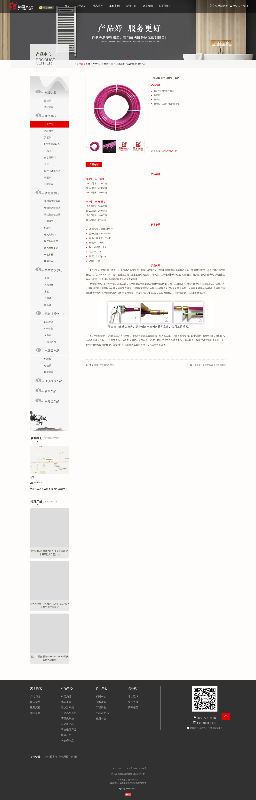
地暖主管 (48, 124)
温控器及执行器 (51, 171)
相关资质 (35, 713)
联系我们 (164, 5)
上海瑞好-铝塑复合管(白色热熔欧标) (210, 365)
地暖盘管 (48, 131)
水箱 (46, 278)
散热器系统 (47, 192)
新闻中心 (101, 696)
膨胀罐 (47, 305)
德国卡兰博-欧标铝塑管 (104, 365)
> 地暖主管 (107, 64)
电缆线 (47, 359)
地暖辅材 (48, 184)
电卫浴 (47, 228)
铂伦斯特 (63, 756)
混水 (46, 164)
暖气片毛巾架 (50, 241)
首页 (67, 5)
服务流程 (35, 707)
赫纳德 (74, 756)
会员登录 (148, 5)
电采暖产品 (47, 350)
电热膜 (47, 365)
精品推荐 (98, 5)
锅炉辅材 (48, 107)
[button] (128, 56)
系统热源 (45, 91)
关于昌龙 (81, 5)
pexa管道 (48, 322)
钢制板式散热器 (51, 201)
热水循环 (48, 285)
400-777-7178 (240, 5)
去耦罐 (47, 298)
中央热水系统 (48, 269)
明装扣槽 (48, 254)
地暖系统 (45, 115)
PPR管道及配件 (51, 144)
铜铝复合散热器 (51, 214)
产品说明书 (102, 713)
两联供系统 (47, 313)
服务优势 (35, 701)
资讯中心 (131, 5)
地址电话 (133, 696)
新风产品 (45, 390)
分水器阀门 (49, 157)
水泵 (46, 291)
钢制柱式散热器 (51, 208)
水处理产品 (47, 400)
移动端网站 (222, 5)
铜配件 (47, 177)
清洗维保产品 (48, 380)
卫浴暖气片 (49, 221)
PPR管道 (48, 328)
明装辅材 (48, 261)
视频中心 (101, 718)
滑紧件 (47, 137)
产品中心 (67, 688)
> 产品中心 (96, 64)
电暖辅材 (48, 372)
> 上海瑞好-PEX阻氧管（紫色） (130, 64)
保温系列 (48, 335)
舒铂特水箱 (51, 756)
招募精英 (133, 707)
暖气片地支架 (50, 248)
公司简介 (35, 696)
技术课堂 (101, 701)
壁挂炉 (47, 100)
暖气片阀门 (49, 234)
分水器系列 (49, 342)
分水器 (47, 151)
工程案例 (114, 5)
